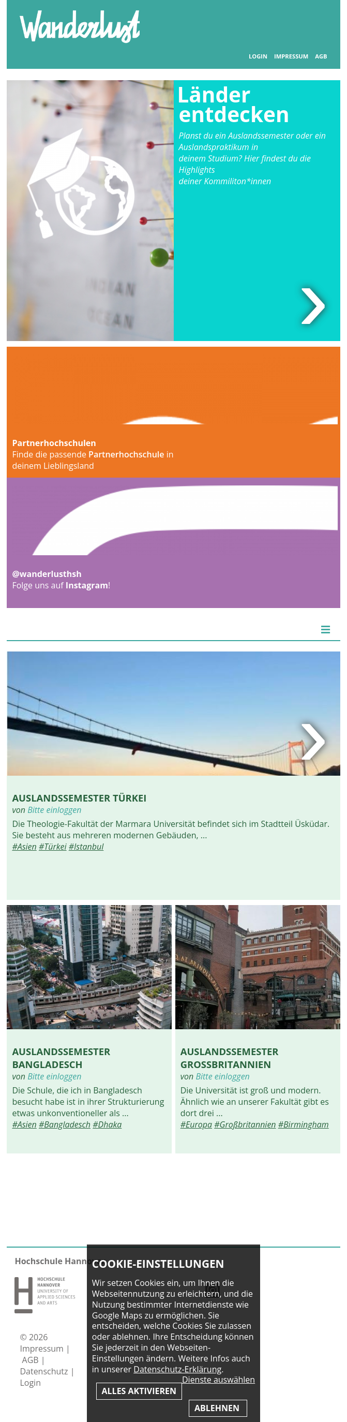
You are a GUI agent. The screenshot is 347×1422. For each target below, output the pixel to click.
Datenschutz (45, 1371)
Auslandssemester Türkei (79, 797)
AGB (321, 56)
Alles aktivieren (139, 1391)
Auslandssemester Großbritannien (229, 1058)
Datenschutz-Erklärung (177, 1369)
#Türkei (53, 846)
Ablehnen (218, 1408)
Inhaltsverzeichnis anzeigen (316, 20)
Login (258, 56)
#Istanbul (86, 846)
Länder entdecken (233, 104)
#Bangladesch (64, 1124)
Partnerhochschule (126, 454)
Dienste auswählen (218, 1379)
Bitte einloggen (54, 810)
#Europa (196, 1124)
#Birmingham (303, 1124)
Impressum (291, 56)
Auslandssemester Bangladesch (61, 1058)
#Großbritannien (245, 1124)
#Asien (24, 846)
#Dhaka (107, 1124)
